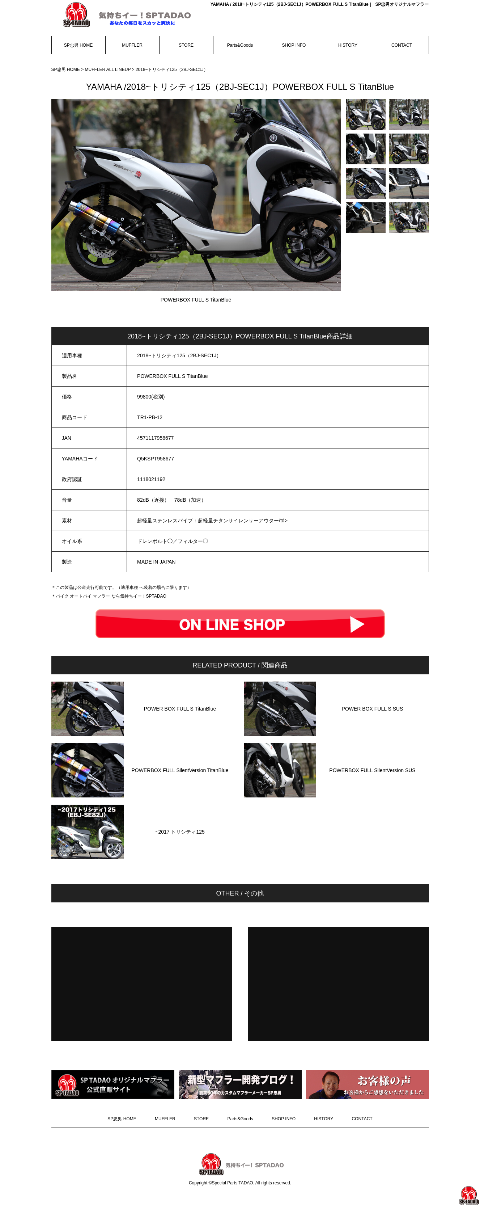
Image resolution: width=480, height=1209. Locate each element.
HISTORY (347, 45)
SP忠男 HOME (78, 45)
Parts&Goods (240, 45)
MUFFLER (132, 45)
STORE (186, 45)
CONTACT (401, 45)
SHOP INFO (294, 45)
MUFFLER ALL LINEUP (108, 69)
